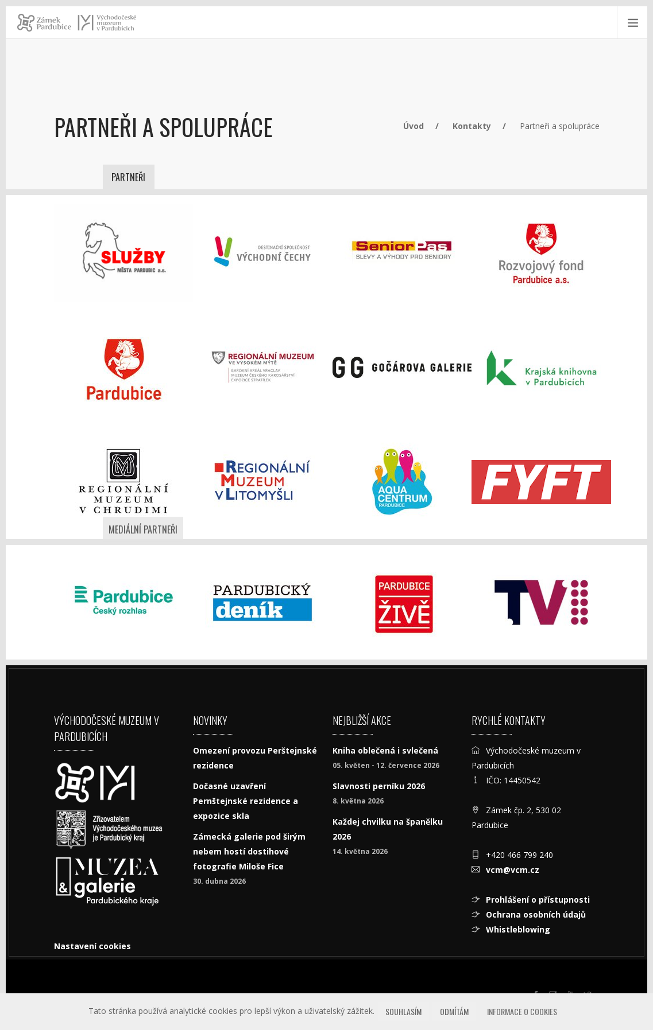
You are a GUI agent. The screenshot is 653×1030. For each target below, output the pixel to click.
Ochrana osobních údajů (536, 914)
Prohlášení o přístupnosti (538, 899)
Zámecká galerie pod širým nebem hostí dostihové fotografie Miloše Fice (249, 851)
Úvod (413, 125)
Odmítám (454, 1011)
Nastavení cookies (92, 946)
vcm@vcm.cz (512, 869)
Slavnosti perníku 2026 (379, 786)
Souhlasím (403, 1011)
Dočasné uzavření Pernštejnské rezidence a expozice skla (245, 801)
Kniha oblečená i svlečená (385, 750)
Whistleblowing (518, 929)
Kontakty (472, 125)
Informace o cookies (522, 1011)
